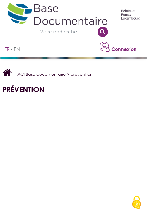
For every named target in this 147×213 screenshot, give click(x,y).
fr (7, 49)
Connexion (124, 49)
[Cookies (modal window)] (136, 203)
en (17, 49)
